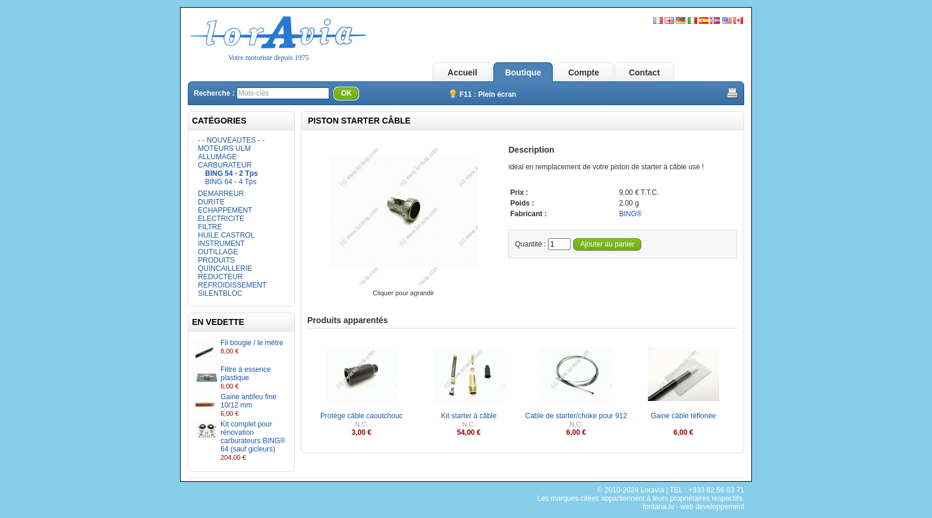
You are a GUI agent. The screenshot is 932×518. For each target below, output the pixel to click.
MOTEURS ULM (224, 148)
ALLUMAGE (217, 157)
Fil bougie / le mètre (252, 343)
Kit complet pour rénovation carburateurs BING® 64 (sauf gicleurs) (253, 436)
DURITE (211, 202)
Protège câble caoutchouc (361, 416)
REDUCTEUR (220, 277)
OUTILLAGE (218, 252)
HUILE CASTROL (226, 235)
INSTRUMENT (221, 243)
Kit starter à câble (468, 416)
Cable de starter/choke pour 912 (576, 416)
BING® (630, 214)
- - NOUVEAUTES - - (231, 140)
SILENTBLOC (220, 293)
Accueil (462, 72)
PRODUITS (216, 260)
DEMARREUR (221, 193)
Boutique (523, 72)
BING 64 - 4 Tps (230, 182)
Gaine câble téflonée (683, 416)
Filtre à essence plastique (246, 373)
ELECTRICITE (221, 218)
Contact (644, 72)
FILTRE (210, 227)
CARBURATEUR (224, 165)
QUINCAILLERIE (225, 268)
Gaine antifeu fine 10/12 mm (248, 401)
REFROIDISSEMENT (232, 285)
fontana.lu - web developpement (693, 507)
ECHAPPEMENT (225, 210)
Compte (583, 72)
